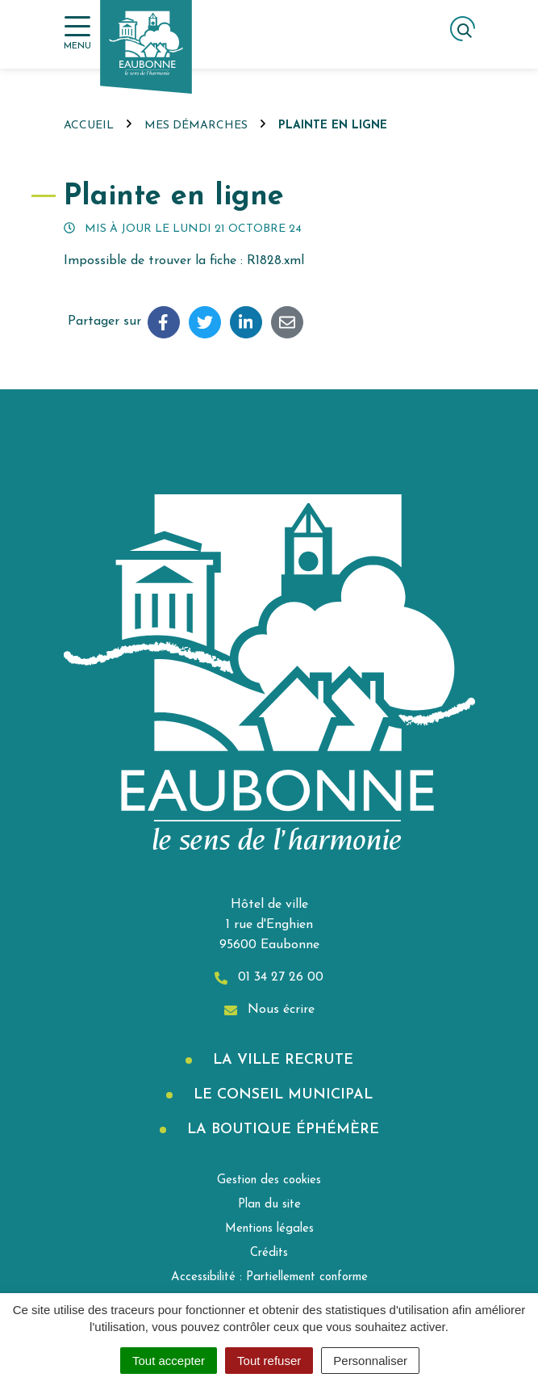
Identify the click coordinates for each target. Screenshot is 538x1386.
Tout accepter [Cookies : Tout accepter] (168, 1360)
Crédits (269, 1253)
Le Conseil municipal (281, 1094)
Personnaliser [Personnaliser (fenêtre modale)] (370, 1360)
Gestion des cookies (269, 1180)
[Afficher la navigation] (77, 33)
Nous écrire (269, 1010)
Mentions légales (269, 1229)
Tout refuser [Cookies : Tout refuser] (269, 1360)
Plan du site (269, 1205)
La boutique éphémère (280, 1129)
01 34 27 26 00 (269, 978)
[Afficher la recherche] (462, 28)
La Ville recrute (280, 1060)
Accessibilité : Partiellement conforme (269, 1277)
